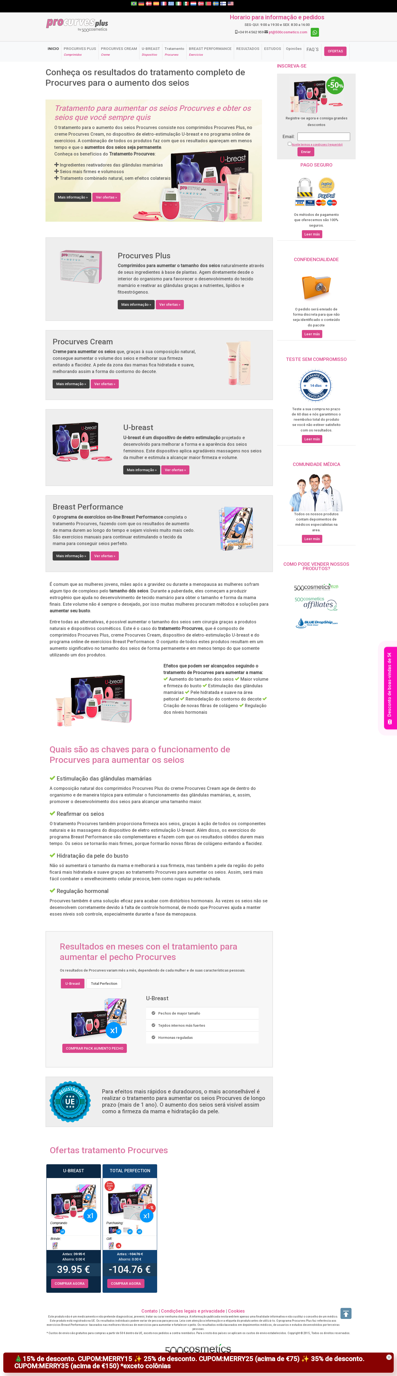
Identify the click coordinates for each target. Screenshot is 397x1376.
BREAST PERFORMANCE (210, 51)
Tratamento (174, 51)
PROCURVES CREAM (119, 51)
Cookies (236, 1311)
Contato (149, 1311)
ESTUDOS (272, 49)
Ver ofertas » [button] (106, 197)
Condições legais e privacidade (193, 1311)
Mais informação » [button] (73, 197)
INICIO (54, 48)
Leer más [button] (312, 234)
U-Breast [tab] (72, 983)
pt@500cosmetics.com (288, 32)
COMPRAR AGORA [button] (70, 1283)
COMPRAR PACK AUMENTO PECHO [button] (94, 1048)
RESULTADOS (247, 49)
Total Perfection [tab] (104, 983)
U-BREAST (151, 51)
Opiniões (294, 49)
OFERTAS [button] (335, 51)
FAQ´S (313, 49)
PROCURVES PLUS (80, 51)
